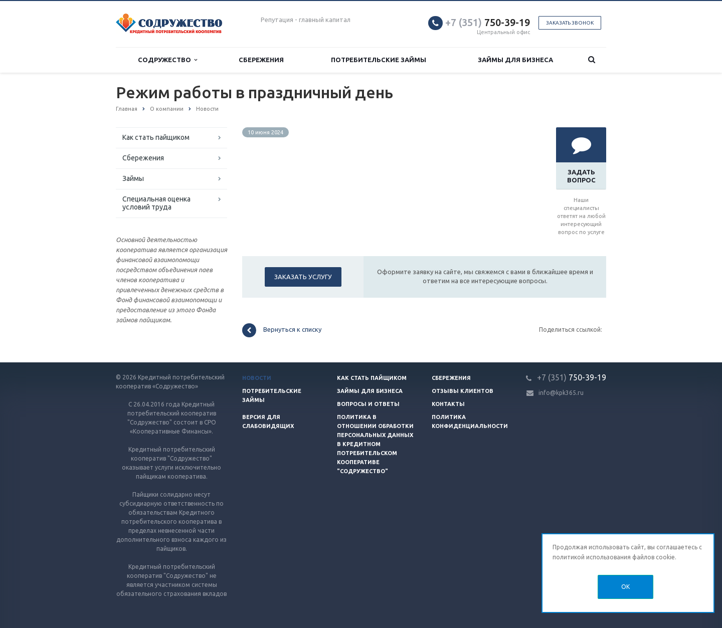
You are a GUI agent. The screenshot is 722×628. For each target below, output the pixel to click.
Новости (256, 378)
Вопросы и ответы (368, 404)
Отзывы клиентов (462, 391)
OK (625, 586)
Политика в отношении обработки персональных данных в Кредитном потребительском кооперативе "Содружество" (375, 444)
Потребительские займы (378, 59)
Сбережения (261, 59)
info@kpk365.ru (561, 392)
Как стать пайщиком (156, 137)
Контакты (448, 404)
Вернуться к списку (281, 330)
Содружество (167, 60)
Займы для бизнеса (515, 59)
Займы (133, 178)
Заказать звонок (570, 23)
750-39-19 (487, 22)
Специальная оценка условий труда (156, 203)
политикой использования (592, 557)
